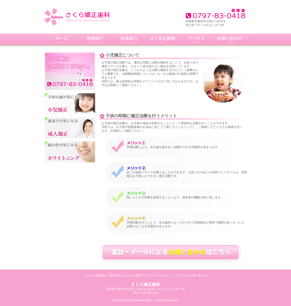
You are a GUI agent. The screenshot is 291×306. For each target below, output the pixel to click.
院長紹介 (115, 275)
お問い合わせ (198, 275)
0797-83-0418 (149, 292)
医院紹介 (101, 275)
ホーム (88, 275)
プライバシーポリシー (158, 275)
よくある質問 (132, 275)
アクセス (181, 275)
